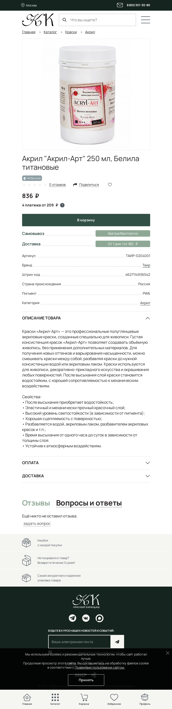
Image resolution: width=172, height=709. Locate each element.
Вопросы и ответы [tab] (89, 503)
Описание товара (41, 318)
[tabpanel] (86, 519)
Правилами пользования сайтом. (100, 667)
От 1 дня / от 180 (117, 244)
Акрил (145, 302)
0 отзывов (57, 185)
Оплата (30, 462)
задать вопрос (37, 523)
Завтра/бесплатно (122, 233)
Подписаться (117, 642)
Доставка (33, 476)
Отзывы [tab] (36, 503)
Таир (146, 265)
